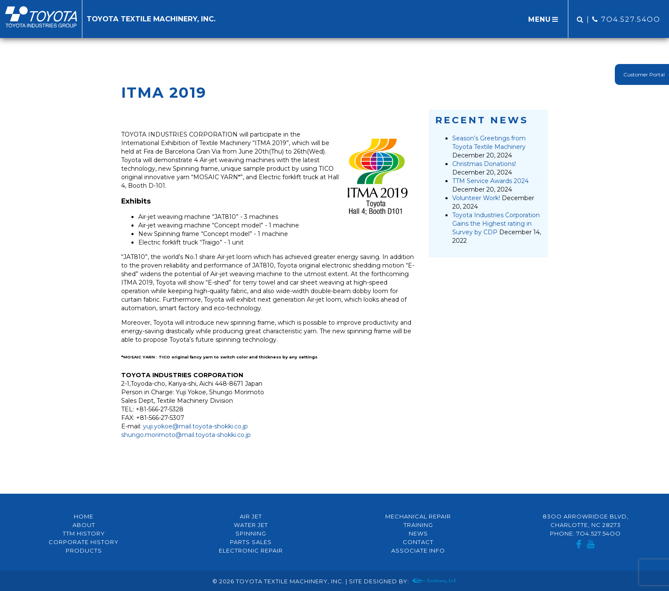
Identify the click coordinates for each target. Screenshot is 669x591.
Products (84, 550)
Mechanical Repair (418, 516)
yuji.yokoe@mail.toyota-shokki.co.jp (195, 426)
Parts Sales (251, 542)
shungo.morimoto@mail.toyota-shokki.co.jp (186, 435)
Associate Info (418, 550)
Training (418, 524)
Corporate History (84, 542)
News (418, 533)
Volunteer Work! (476, 198)
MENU (544, 19)
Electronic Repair (251, 550)
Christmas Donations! (484, 164)
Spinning (251, 533)
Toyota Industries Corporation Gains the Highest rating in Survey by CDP (496, 223)
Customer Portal (644, 74)
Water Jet (251, 524)
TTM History (84, 533)
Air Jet (251, 516)
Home (83, 516)
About (84, 524)
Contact (418, 542)
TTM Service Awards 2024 (490, 181)
